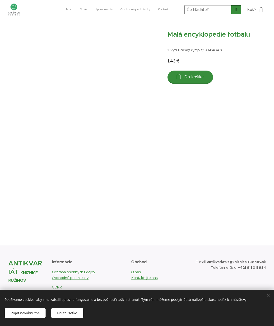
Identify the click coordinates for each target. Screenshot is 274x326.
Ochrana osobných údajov (73, 272)
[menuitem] (139, 10)
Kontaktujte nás (144, 277)
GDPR (57, 287)
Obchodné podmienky (70, 277)
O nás (136, 272)
